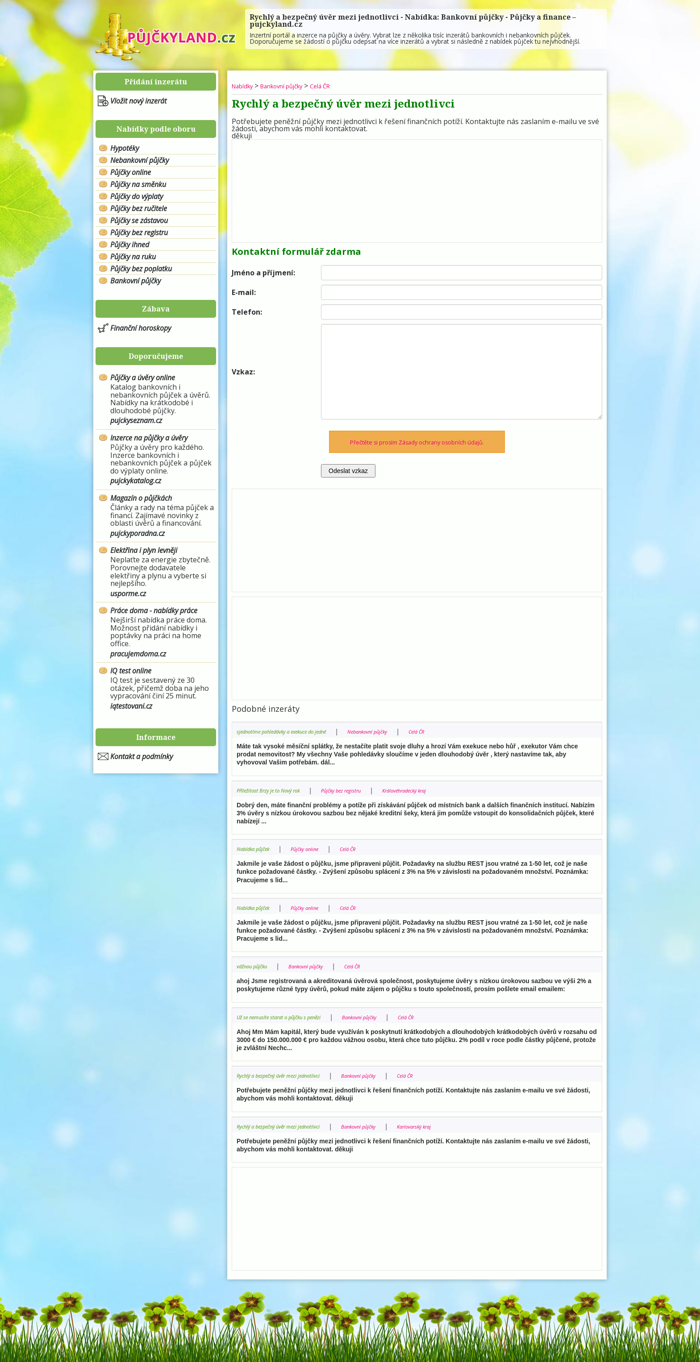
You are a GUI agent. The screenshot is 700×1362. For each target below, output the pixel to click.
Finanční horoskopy (140, 328)
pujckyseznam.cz (136, 420)
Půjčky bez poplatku (141, 269)
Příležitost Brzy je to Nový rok (278, 789)
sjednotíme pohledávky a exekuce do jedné (296, 731)
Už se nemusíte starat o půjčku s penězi (292, 1016)
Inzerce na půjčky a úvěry (149, 438)
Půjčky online (130, 172)
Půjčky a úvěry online (142, 377)
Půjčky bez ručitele (138, 208)
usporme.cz (128, 593)
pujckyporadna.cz (137, 533)
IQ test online (130, 671)
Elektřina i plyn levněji (143, 550)
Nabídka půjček (258, 848)
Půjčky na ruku (133, 257)
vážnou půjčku (256, 965)
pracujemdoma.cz (138, 654)
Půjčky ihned (129, 244)
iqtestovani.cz (131, 706)
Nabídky (245, 86)
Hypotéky (124, 148)
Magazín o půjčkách (141, 498)
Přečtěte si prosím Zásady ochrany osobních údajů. (417, 441)
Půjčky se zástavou (139, 220)
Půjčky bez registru (139, 232)
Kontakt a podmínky (141, 756)
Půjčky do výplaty (136, 196)
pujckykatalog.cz (135, 481)
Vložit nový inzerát (138, 101)
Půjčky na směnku (138, 184)
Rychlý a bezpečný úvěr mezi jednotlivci (291, 1075)
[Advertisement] (417, 188)
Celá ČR (342, 86)
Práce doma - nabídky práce (153, 610)
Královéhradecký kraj (443, 789)
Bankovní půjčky (135, 281)
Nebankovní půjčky (139, 160)
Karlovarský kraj (455, 1125)
